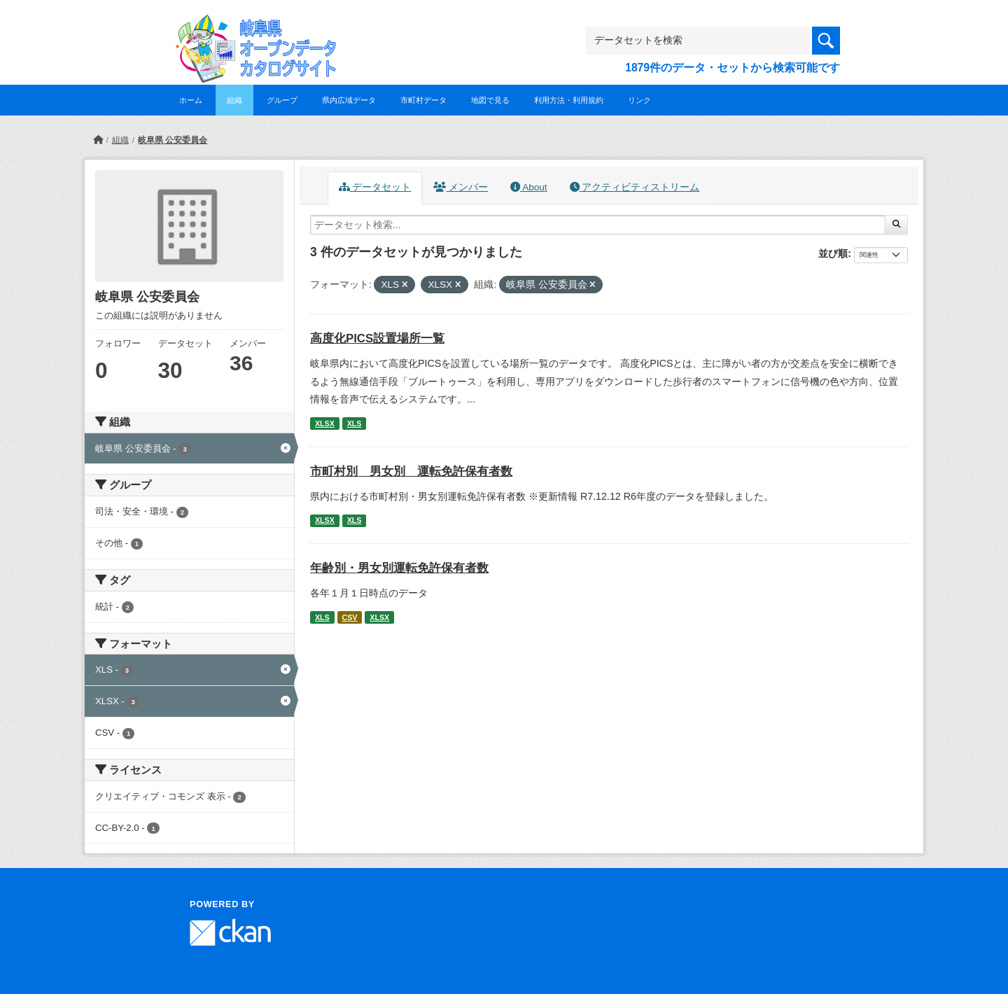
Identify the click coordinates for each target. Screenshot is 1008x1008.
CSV (350, 617)
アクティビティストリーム (635, 187)
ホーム (190, 100)
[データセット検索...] (598, 224)
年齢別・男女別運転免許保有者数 (399, 568)
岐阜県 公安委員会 (172, 140)
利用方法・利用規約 (568, 100)
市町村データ (423, 100)
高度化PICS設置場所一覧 (377, 338)
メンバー (460, 187)
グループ (282, 100)
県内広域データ (349, 100)
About (528, 187)
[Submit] (896, 224)
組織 (234, 100)
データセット (375, 187)
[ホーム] (98, 140)
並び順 (833, 253)
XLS (354, 423)
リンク (639, 100)
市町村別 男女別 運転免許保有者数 (411, 471)
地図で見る (490, 100)
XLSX (325, 423)
